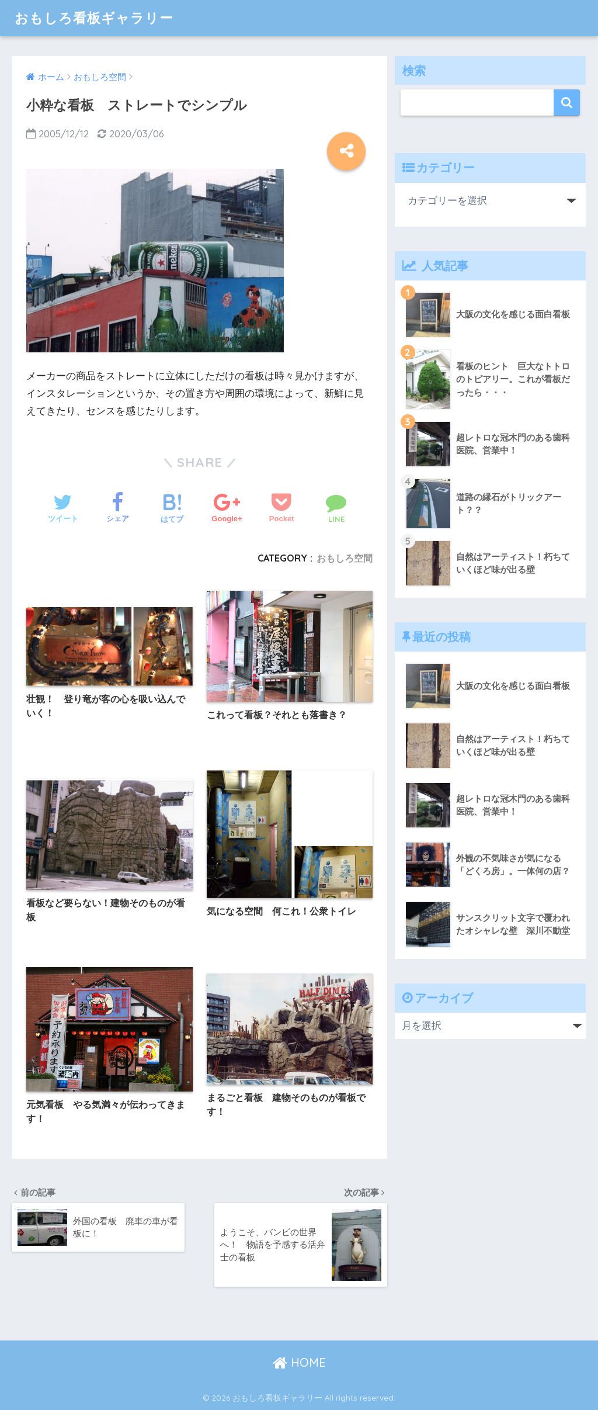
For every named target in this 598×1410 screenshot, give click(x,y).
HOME (299, 1362)
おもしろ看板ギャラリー (94, 17)
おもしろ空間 (345, 558)
